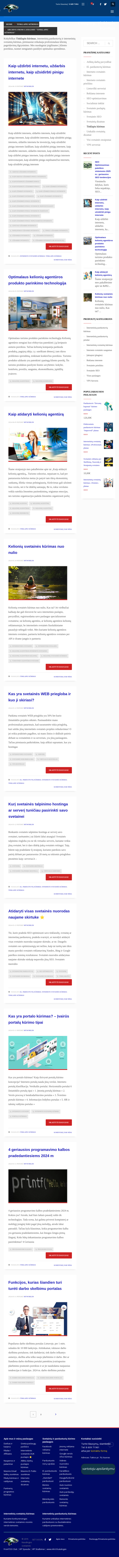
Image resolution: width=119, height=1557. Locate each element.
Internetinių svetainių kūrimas (100, 345)
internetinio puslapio (47, 646)
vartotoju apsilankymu (98, 1469)
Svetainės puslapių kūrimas (94, 110)
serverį (41, 754)
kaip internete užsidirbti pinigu (25, 181)
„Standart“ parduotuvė (47, 1479)
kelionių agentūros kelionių (24, 656)
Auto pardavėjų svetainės (67, 1494)
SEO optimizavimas (96, 98)
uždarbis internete (44, 235)
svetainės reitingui (34, 866)
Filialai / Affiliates (8, 1452)
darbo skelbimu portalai (23, 1378)
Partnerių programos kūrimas (9, 1491)
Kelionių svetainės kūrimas (55, 656)
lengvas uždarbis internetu (24, 225)
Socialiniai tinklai (95, 103)
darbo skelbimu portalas (51, 1378)
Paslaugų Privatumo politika (102, 1539)
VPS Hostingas (18, 764)
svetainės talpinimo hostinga (25, 871)
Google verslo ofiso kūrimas (66, 1455)
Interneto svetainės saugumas (99, 350)
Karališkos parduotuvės (66, 1473)
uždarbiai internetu (21, 235)
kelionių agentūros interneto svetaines (29, 651)
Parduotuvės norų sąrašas (48, 1462)
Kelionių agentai (19, 503)
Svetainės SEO (94, 116)
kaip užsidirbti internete (23, 196)
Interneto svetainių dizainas (25, 1481)
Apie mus (60, 1539)
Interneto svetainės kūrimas (32, 256)
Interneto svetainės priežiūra (94, 82)
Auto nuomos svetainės (66, 1487)
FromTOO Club (10, 1549)
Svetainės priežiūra (95, 365)
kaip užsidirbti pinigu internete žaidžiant (30, 211)
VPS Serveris (92, 381)
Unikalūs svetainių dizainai (94, 133)
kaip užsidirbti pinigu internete (25, 201)
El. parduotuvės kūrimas (49, 1473)
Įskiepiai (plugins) (94, 355)
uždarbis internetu (20, 240)
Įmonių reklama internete (67, 1448)
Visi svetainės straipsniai (99, 140)
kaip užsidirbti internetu (51, 196)
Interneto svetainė (20, 1111)
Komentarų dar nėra (63, 260)
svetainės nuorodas (21, 976)
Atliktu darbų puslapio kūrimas (27, 1464)
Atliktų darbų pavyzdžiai (99, 62)
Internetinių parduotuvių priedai (96, 338)
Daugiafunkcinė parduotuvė (67, 1479)
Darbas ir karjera (8, 1445)
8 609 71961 (74, 4)
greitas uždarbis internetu (24, 172)
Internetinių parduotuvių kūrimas (96, 330)
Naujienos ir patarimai (9, 1462)
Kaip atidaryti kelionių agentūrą (36, 414)
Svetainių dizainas (96, 121)
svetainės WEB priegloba (22, 759)
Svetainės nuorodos (44, 976)
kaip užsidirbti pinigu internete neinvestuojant (32, 206)
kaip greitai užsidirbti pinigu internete (29, 176)
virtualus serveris (52, 871)
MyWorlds (29, 86)
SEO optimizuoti (46, 971)
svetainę (16, 866)
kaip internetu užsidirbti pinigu (26, 186)
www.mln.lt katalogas (56, 1549)
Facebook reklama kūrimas (47, 1449)
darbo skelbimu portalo (22, 1382)
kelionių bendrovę (20, 513)
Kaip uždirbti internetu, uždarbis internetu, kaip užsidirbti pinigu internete (36, 72)
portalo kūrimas (19, 1116)
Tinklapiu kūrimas (54, 256)
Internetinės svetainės (22, 646)
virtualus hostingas (48, 759)
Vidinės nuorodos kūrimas (64, 1463)
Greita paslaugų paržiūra (28, 1445)
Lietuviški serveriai (96, 88)
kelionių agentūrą (41, 503)
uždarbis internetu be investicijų (49, 240)
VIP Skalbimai (38, 1549)
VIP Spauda (24, 1549)
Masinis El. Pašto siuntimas (28, 1473)
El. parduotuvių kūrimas (30, 780)
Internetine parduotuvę (22, 971)
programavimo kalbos (22, 1249)
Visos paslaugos (94, 376)
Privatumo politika (76, 1539)
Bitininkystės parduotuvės (48, 1501)
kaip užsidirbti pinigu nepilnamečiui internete (32, 221)
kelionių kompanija (43, 381)
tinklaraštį (64, 976)
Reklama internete (96, 93)
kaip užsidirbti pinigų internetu (26, 216)
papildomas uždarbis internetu (25, 230)
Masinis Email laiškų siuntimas (11, 1473)
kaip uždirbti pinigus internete (52, 191)
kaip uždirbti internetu (22, 191)
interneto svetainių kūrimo (47, 1111)
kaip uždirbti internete (56, 186)
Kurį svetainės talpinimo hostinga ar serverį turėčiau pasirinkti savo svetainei (38, 810)
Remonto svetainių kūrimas (64, 1502)
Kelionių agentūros (20, 381)
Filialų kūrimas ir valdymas (11, 1480)
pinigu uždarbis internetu (56, 230)
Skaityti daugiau (59, 246)
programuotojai (45, 1249)
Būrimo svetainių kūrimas (46, 1488)
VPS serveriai (93, 144)
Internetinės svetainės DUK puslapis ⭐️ (27, 1453)
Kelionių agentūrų (43, 508)
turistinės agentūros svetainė (25, 661)
